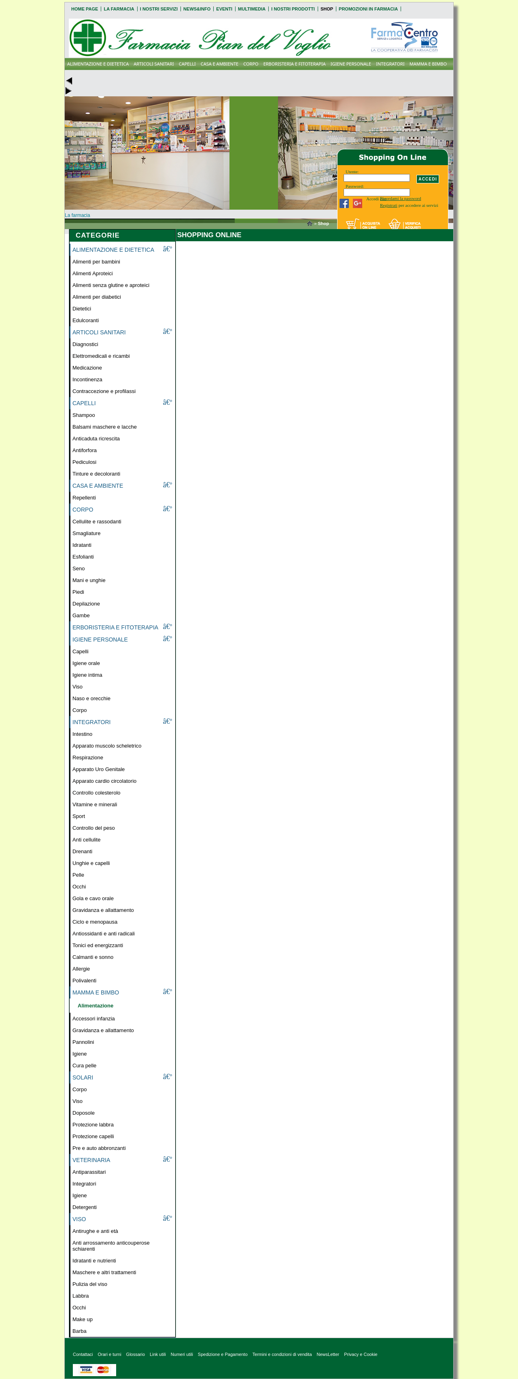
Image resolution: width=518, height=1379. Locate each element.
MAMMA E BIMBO (428, 64)
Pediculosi (84, 462)
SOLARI (82, 1077)
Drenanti (82, 851)
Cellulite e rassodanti (96, 521)
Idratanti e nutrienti (94, 1261)
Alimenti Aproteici (92, 273)
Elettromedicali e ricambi (101, 356)
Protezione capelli (93, 1136)
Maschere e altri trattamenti (104, 1272)
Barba (79, 1331)
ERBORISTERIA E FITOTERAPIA (294, 64)
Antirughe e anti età (95, 1231)
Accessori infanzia (93, 1019)
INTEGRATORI (390, 64)
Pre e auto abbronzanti (99, 1148)
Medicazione (87, 368)
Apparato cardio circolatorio (104, 781)
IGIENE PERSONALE (351, 64)
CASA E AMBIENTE (219, 64)
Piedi (78, 592)
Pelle (78, 875)
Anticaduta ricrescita (96, 439)
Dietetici (81, 309)
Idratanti (81, 545)
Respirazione (87, 757)
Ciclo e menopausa (94, 922)
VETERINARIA (91, 1160)
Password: (355, 186)
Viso (77, 687)
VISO (79, 1219)
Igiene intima (87, 675)
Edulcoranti (85, 320)
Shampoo (83, 415)
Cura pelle (84, 1065)
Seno (78, 568)
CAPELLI (187, 64)
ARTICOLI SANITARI (154, 64)
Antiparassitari (89, 1172)
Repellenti (84, 498)
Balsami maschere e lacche (104, 427)
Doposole (83, 1113)
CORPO (250, 64)
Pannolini (83, 1042)
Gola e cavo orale (93, 898)
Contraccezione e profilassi (104, 391)
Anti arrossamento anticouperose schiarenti (111, 1246)
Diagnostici (85, 344)
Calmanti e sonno (92, 957)
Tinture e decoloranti (96, 474)
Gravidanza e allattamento (103, 910)
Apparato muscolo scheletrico (107, 746)
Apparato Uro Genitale (98, 769)
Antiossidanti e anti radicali (103, 934)
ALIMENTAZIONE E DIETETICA (98, 64)
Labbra (80, 1296)
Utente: (352, 171)
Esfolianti (83, 557)
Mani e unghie (89, 580)
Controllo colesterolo (96, 793)
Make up (82, 1319)
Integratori (84, 1184)
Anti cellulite (86, 840)
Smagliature (86, 533)
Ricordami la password (400, 198)
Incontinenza (87, 379)
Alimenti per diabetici (96, 297)
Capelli (80, 651)
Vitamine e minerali (94, 804)
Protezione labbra (93, 1125)
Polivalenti (84, 980)
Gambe (81, 615)
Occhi (79, 887)
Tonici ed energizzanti (97, 945)
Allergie (81, 969)
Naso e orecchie (91, 698)
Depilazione (86, 604)
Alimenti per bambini (96, 262)
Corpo (79, 710)
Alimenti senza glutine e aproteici (110, 285)
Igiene (79, 1054)
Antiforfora (84, 450)
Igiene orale (86, 663)
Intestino (82, 734)
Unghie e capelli (91, 863)
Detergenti (84, 1207)
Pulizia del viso (89, 1284)
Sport (78, 816)
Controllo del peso (93, 828)
